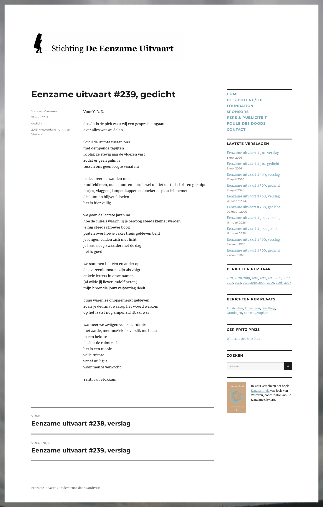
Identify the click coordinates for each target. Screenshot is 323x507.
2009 (261, 283)
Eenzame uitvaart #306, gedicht (253, 250)
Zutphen (262, 313)
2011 (246, 283)
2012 (238, 283)
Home (233, 94)
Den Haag (268, 308)
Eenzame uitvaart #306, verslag (253, 239)
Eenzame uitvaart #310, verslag (253, 153)
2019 (34, 129)
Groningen (234, 313)
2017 (263, 278)
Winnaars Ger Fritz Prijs (243, 339)
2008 (279, 283)
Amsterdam (47, 129)
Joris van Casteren (44, 111)
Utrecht (249, 313)
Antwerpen (252, 308)
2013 (230, 283)
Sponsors (238, 112)
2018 (255, 278)
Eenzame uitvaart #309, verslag (253, 174)
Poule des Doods (246, 123)
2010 (253, 283)
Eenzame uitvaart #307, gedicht (253, 229)
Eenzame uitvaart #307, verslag (253, 218)
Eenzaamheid (260, 391)
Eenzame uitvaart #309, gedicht (253, 185)
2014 (287, 278)
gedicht (36, 123)
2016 (271, 278)
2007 (287, 283)
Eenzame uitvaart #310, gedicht (253, 164)
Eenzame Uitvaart (43, 488)
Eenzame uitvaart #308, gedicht (253, 207)
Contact (236, 130)
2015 (279, 278)
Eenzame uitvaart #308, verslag (253, 196)
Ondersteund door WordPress (80, 488)
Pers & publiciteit (247, 118)
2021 (230, 278)
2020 (238, 278)
